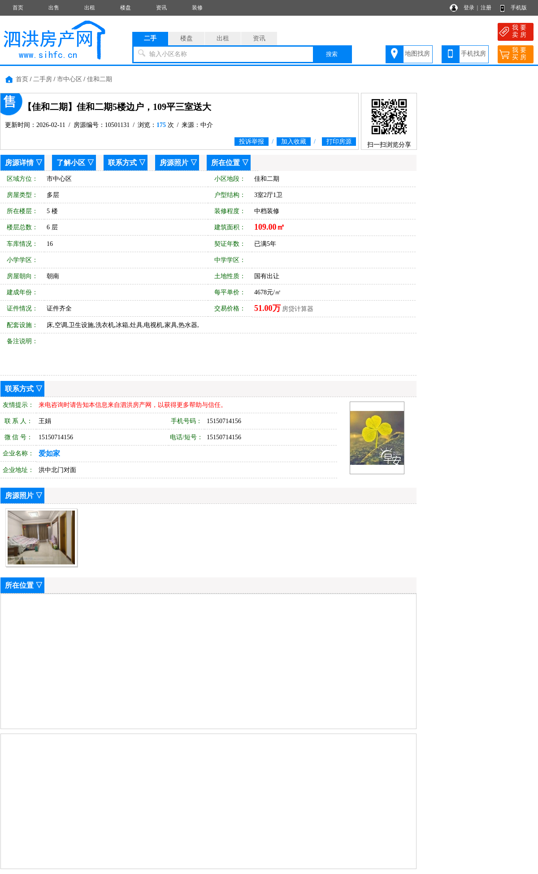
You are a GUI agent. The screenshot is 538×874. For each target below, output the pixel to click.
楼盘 (125, 7)
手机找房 (473, 53)
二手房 (42, 79)
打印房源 (338, 141)
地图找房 (417, 53)
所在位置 (225, 162)
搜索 (332, 54)
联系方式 (122, 162)
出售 (53, 7)
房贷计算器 (297, 309)
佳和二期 (99, 79)
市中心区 (69, 79)
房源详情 (19, 162)
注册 (486, 7)
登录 (469, 7)
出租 (89, 7)
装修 (197, 7)
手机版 (519, 7)
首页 (18, 7)
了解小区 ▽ (75, 162)
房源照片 (174, 162)
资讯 (161, 7)
